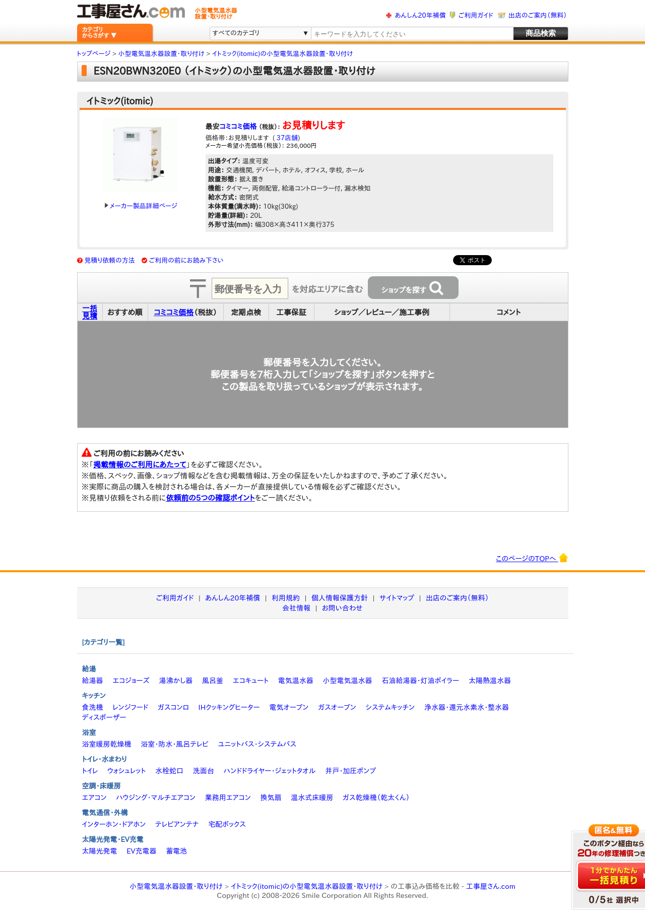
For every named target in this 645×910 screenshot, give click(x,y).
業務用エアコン (228, 797)
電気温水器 (295, 680)
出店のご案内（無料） (537, 15)
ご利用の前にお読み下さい (186, 260)
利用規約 (286, 597)
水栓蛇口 (169, 770)
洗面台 (203, 770)
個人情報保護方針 (339, 597)
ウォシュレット (126, 770)
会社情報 (296, 608)
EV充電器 (141, 851)
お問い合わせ (342, 608)
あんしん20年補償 (420, 15)
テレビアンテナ (177, 824)
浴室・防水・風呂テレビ (175, 744)
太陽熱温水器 (490, 680)
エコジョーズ (130, 680)
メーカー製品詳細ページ (141, 206)
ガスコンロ (173, 707)
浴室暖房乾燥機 (107, 744)
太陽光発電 (99, 851)
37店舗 (286, 138)
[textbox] (411, 34)
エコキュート (251, 680)
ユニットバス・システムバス (257, 744)
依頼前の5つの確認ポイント (210, 498)
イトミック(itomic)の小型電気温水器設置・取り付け (306, 886)
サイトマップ (396, 597)
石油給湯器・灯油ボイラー (420, 680)
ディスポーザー (104, 717)
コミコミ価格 (238, 126)
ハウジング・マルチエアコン (156, 797)
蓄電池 (176, 851)
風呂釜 (212, 680)
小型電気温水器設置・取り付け (176, 886)
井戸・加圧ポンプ (350, 770)
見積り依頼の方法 (109, 260)
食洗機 (92, 707)
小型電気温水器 (347, 680)
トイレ (90, 770)
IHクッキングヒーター (229, 707)
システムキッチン (390, 707)
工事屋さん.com (490, 886)
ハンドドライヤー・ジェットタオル (270, 770)
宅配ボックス (227, 824)
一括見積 (89, 312)
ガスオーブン (337, 707)
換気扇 (270, 797)
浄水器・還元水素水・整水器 (466, 707)
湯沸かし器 (175, 680)
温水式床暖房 (312, 797)
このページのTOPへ (532, 558)
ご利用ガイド (476, 15)
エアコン (94, 797)
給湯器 (92, 680)
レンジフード (130, 707)
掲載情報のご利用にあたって (139, 464)
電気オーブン (288, 707)
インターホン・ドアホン (114, 824)
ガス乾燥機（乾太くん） (376, 797)
